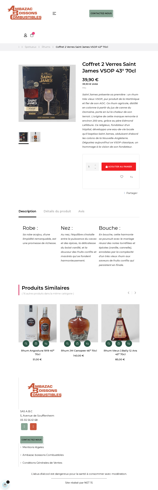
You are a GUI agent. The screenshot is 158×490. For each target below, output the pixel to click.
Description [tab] (27, 211)
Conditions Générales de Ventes (42, 463)
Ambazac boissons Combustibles (43, 455)
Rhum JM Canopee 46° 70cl (80, 350)
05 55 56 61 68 (29, 420)
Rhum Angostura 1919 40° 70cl (39, 352)
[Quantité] (92, 167)
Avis (82, 211)
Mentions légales (33, 447)
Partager (131, 193)
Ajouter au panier (119, 166)
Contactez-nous (101, 13)
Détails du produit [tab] (57, 211)
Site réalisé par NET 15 (79, 482)
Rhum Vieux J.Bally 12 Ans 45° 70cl (122, 352)
